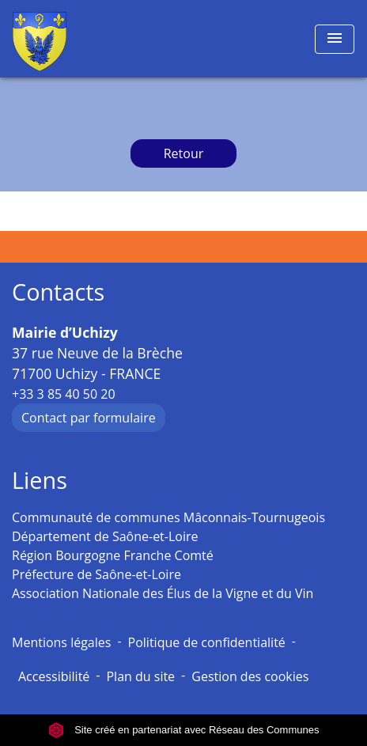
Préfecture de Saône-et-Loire (96, 574)
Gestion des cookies (249, 676)
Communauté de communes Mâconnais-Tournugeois (168, 517)
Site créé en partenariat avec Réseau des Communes (184, 730)
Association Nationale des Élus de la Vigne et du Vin (162, 593)
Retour (184, 153)
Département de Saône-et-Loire (105, 536)
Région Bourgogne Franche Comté (113, 555)
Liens (39, 480)
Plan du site (140, 676)
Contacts (58, 292)
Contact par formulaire (88, 417)
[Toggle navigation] (334, 39)
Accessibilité (53, 676)
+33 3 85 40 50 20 (63, 394)
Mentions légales (61, 642)
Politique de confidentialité (207, 642)
